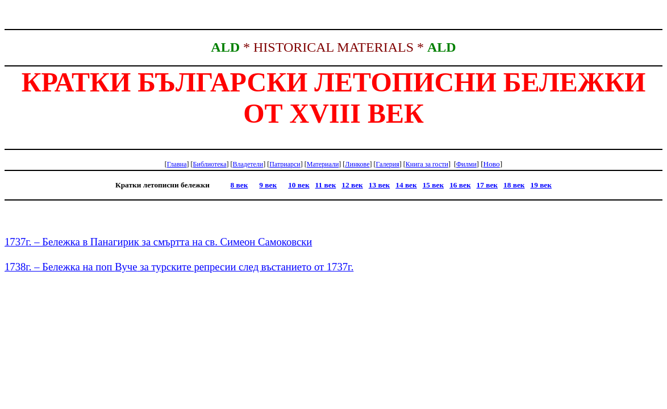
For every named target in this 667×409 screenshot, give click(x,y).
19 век (541, 185)
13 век (379, 185)
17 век (487, 185)
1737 (158, 242)
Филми (466, 164)
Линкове (357, 164)
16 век (459, 185)
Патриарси (285, 164)
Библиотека (210, 164)
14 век (405, 185)
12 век (351, 185)
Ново (491, 164)
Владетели (247, 164)
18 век (513, 185)
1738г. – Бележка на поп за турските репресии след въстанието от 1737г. (179, 267)
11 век (325, 185)
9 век (268, 185)
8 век (239, 185)
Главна (177, 164)
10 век (298, 185)
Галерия (387, 164)
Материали (323, 164)
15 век (433, 185)
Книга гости (427, 164)
